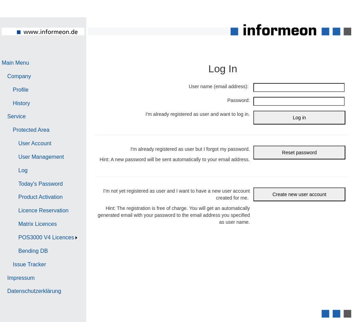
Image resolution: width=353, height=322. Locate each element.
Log (23, 170)
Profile (20, 90)
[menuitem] (40, 63)
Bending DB (33, 251)
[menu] (40, 177)
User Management (41, 157)
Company (19, 76)
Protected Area (31, 130)
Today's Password (40, 184)
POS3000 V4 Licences (46, 237)
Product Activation (40, 197)
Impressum (21, 278)
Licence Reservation (43, 210)
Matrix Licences (37, 224)
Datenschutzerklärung (34, 291)
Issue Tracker (29, 264)
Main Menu (15, 63)
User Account (34, 143)
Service (16, 116)
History (21, 103)
